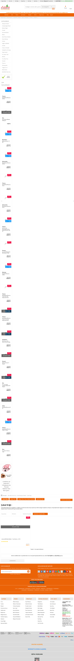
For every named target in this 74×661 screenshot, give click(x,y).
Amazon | (38, 577)
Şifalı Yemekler (41, 598)
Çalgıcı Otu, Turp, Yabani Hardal (26, 494)
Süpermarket (4, 51)
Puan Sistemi (9, 17)
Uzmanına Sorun (4, 596)
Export (51, 14)
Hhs (3, 117)
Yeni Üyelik (50, 544)
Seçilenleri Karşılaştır (27, 509)
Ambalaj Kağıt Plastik (6, 25)
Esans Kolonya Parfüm (5, 39)
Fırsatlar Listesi (28, 593)
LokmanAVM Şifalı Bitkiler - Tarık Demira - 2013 (10, 527)
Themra (4, 95)
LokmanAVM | (22, 577)
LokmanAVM (13, 549)
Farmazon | (37, 578)
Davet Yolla (27, 604)
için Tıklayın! (67, 593)
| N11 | (17, 577)
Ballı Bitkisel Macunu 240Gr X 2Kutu (6, 426)
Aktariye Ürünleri (5, 23)
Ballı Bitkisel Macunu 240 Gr (6, 97)
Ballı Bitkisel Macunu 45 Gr (6, 205)
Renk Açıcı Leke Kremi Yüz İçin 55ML (6, 339)
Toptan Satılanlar (28, 600)
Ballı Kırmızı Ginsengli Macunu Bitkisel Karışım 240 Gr (6, 228)
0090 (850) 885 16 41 (66, 598)
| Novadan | (25, 578)
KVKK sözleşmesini (6, 562)
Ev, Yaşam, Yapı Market (5, 55)
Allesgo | (42, 578)
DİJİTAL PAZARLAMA (37, 642)
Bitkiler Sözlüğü (41, 602)
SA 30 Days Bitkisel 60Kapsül (6, 119)
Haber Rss (40, 609)
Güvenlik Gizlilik (16, 602)
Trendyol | (43, 577)
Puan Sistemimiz (28, 598)
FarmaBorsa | (31, 578)
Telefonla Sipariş (4, 604)
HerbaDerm (5, 336)
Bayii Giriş (52, 598)
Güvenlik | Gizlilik (17, 17)
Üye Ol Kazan (28, 589)
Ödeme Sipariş (16, 589)
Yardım (31, 17)
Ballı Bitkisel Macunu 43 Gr (6, 184)
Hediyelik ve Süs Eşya (6, 49)
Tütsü (17, 14)
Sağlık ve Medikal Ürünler (5, 44)
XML (48, 14)
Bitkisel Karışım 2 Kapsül (5, 360)
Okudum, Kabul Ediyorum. (10, 562)
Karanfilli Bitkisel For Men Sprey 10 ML (6, 250)
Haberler (2, 606)
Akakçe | (47, 578)
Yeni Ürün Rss (40, 611)
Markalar (6, 14)
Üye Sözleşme (53, 591)
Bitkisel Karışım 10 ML (6, 141)
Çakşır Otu (13, 494)
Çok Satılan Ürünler (29, 602)
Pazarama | (55, 577)
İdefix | (50, 578)
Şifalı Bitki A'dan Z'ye (6, 71)
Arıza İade (52, 604)
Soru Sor (10, 1)
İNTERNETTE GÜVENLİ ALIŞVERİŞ (37, 637)
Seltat (3, 402)
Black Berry (5, 138)
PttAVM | (34, 577)
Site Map (39, 606)
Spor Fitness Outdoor (6, 36)
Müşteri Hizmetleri (16, 606)
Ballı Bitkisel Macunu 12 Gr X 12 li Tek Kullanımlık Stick (6, 316)
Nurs (3, 445)
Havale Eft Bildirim (16, 604)
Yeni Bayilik (52, 596)
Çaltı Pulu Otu (40, 494)
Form (35, 14)
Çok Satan (23, 14)
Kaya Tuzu (41, 14)
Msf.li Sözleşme (16, 600)
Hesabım (52, 600)
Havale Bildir (52, 602)
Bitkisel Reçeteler (41, 600)
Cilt (12, 14)
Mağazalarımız (4, 602)
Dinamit (4, 248)
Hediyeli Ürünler (28, 596)
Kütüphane (40, 589)
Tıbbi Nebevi (40, 591)
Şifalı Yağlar (40, 596)
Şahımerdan (5, 160)
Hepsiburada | (49, 577)
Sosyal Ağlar (3, 609)
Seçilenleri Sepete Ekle (40, 509)
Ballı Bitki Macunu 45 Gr (6, 404)
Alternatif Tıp (40, 604)
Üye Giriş (35, 1)
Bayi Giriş (23, 1)
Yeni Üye (29, 1)
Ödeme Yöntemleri (17, 591)
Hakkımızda (3, 17)
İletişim (35, 17)
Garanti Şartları (16, 598)
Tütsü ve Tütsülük (5, 47)
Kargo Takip (3, 1)
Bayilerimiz (3, 600)
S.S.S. (2, 589)
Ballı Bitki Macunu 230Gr (5, 272)
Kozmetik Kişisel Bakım (5, 33)
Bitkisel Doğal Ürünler (5, 28)
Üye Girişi (57, 544)
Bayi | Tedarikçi (25, 17)
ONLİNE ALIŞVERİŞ (37, 632)
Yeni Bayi (16, 1)
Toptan (29, 14)
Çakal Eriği (5, 494)
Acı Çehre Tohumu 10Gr (6, 447)
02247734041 (58, 1)
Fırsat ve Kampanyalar (4, 63)
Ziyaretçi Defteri (4, 611)
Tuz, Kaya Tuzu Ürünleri (5, 59)
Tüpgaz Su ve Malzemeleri (4, 68)
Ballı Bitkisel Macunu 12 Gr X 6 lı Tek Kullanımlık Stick (6, 293)
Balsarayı (4, 270)
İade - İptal (15, 596)
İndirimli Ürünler (28, 591)
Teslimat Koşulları (16, 593)
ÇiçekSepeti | (29, 577)
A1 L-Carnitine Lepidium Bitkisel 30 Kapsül (6, 382)
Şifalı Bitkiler (40, 593)
